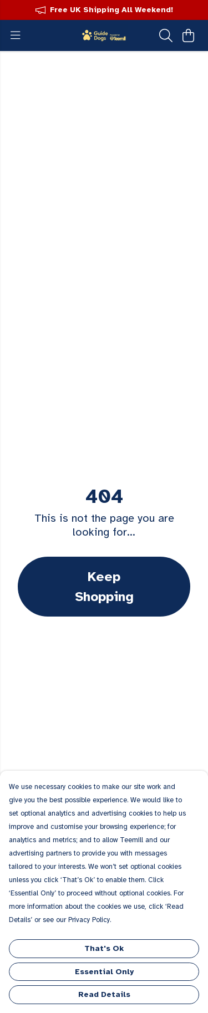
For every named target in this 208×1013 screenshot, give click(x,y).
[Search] (166, 35)
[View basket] (188, 35)
